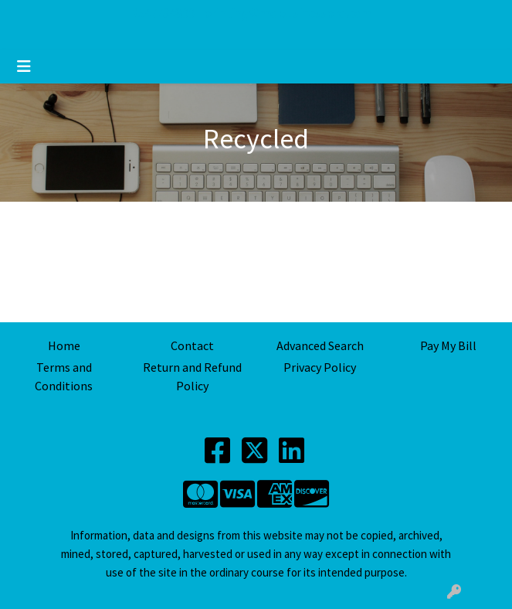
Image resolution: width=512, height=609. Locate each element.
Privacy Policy (319, 367)
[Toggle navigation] (24, 66)
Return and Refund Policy (192, 376)
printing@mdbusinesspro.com (288, 13)
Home (64, 345)
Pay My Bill (448, 345)
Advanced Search (320, 345)
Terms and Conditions (64, 376)
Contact (192, 345)
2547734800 (163, 13)
